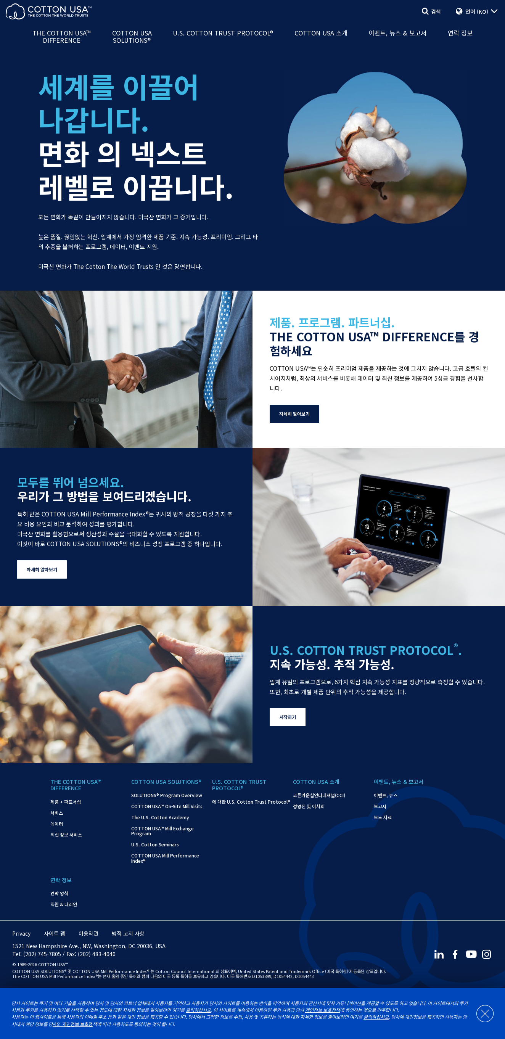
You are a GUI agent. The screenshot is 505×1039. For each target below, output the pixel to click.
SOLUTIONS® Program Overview (166, 795)
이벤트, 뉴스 (385, 795)
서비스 (56, 812)
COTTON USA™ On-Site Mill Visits (167, 806)
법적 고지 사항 (128, 933)
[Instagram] (487, 954)
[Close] (481, 1014)
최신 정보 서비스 (66, 834)
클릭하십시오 (198, 1010)
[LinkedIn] (438, 954)
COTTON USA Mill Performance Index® (165, 858)
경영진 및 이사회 (309, 806)
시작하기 (287, 717)
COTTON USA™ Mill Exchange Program (162, 831)
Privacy (21, 933)
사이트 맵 (54, 933)
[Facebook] (454, 954)
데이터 (56, 824)
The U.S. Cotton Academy (160, 817)
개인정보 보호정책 (322, 1010)
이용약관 (88, 933)
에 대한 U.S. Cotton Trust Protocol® (251, 801)
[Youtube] (471, 954)
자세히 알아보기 (294, 413)
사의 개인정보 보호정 (73, 1024)
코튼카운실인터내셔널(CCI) (319, 795)
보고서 (380, 806)
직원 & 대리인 (63, 904)
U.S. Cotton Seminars (155, 844)
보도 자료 (383, 817)
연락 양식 (59, 893)
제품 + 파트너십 (65, 801)
